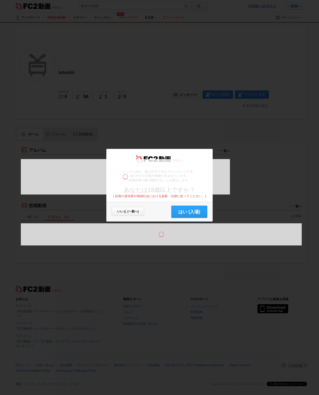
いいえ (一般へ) (128, 211)
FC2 (147, 158)
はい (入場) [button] (189, 211)
